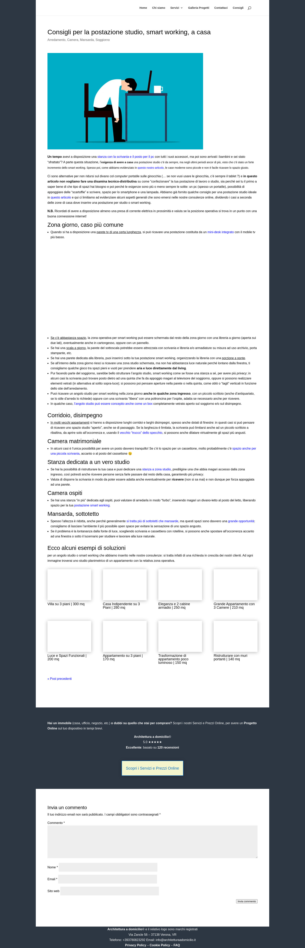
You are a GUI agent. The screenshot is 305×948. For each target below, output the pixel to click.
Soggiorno (103, 39)
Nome (52, 867)
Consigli (238, 7)
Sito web (53, 891)
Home (143, 7)
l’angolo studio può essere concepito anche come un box (113, 403)
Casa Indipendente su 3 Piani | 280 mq (121, 605)
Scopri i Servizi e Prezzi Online (152, 768)
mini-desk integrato (221, 232)
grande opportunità (241, 521)
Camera (72, 39)
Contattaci (221, 7)
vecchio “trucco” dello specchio (141, 432)
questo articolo (61, 197)
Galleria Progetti (198, 7)
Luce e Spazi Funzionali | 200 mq (67, 657)
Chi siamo (158, 7)
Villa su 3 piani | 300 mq (65, 604)
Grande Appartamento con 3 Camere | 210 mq (234, 605)
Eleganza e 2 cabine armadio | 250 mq (174, 605)
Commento (56, 823)
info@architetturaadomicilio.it (176, 940)
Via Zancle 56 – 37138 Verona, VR (152, 934)
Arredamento (56, 39)
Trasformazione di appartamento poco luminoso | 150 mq (173, 659)
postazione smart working (92, 505)
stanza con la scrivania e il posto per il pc (125, 156)
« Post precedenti (59, 678)
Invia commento (247, 901)
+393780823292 (134, 940)
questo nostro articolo (151, 167)
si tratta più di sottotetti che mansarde (152, 521)
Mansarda (87, 39)
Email (52, 879)
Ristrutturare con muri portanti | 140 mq (230, 657)
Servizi (174, 7)
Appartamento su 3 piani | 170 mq (123, 657)
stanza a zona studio (156, 469)
